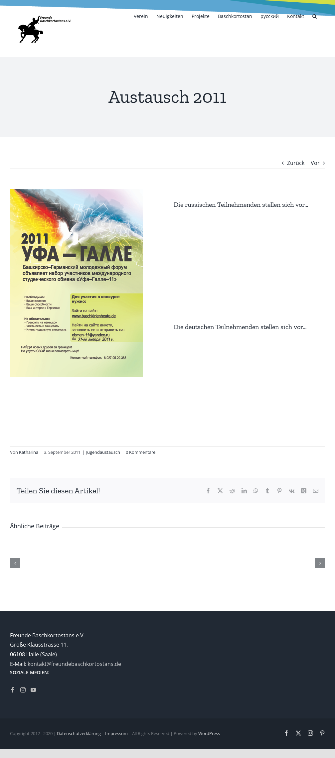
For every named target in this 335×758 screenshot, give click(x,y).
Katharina (28, 452)
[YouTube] (33, 690)
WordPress (209, 733)
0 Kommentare (140, 452)
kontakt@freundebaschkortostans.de (74, 664)
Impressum (116, 733)
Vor (315, 163)
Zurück (295, 163)
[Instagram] (23, 690)
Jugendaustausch (103, 452)
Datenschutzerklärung (79, 733)
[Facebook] (12, 690)
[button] (314, 15)
